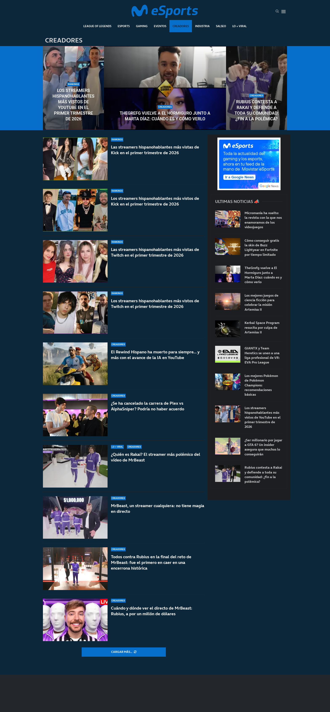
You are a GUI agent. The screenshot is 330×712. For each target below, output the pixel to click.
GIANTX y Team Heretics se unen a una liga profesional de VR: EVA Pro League (262, 355)
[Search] (277, 11)
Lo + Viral (239, 26)
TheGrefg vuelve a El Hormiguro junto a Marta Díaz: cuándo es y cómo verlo (165, 116)
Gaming (142, 26)
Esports (124, 26)
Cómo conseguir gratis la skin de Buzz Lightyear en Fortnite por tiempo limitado (262, 247)
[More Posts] (124, 652)
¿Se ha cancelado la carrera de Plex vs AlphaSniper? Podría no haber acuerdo (147, 406)
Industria (202, 26)
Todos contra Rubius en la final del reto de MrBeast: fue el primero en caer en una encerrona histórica (151, 562)
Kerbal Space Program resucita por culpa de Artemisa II (262, 327)
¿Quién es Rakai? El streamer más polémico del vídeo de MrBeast (155, 457)
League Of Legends (97, 26)
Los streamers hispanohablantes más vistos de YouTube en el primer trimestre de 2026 (73, 104)
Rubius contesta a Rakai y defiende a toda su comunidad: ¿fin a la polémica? (256, 110)
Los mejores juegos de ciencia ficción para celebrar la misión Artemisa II (261, 302)
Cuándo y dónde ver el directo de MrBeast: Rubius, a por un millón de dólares (151, 611)
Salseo (221, 26)
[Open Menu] (283, 11)
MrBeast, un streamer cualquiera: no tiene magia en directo (157, 508)
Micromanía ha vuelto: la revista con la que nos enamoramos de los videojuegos (263, 220)
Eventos (160, 26)
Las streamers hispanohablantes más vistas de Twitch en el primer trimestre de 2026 (155, 252)
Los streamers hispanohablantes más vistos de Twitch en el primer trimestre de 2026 (155, 303)
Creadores (181, 26)
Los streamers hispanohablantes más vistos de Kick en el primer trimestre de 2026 (155, 201)
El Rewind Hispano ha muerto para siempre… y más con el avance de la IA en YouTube (155, 355)
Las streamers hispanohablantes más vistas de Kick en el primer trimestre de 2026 (155, 150)
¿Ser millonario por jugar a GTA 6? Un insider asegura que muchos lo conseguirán (263, 447)
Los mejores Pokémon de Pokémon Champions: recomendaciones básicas (261, 385)
